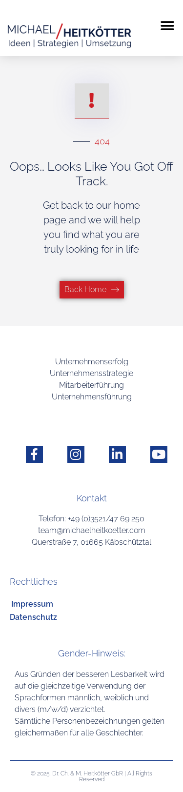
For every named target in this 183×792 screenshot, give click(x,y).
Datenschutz (33, 617)
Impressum (32, 604)
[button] (167, 26)
